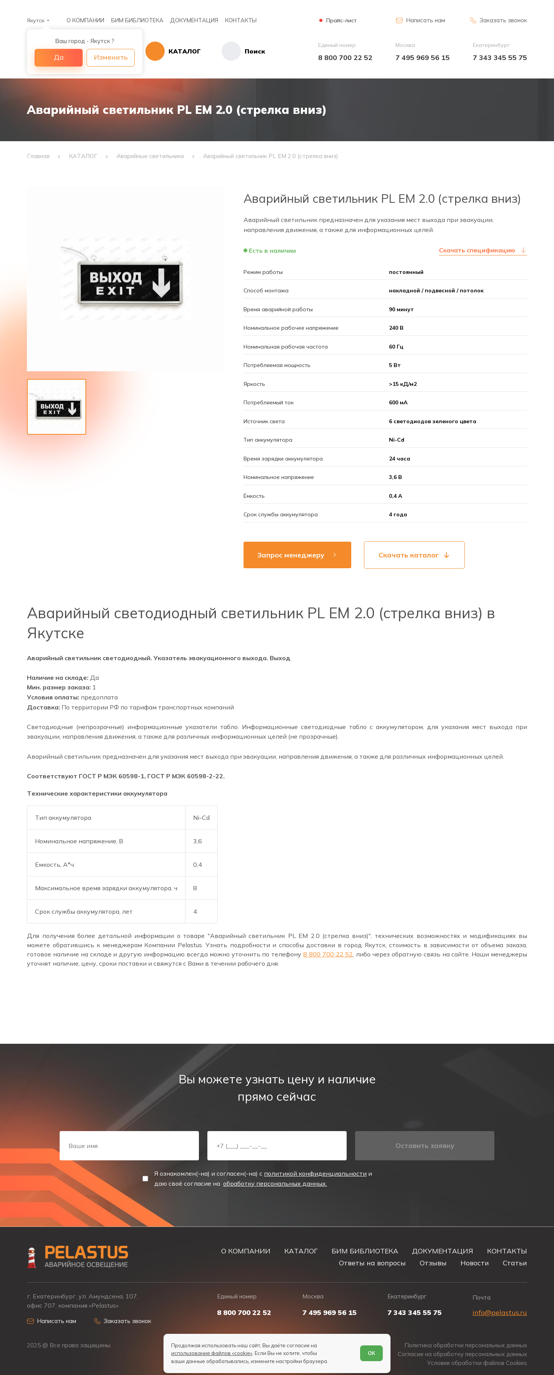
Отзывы (433, 1262)
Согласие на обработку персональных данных (462, 1354)
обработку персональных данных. (275, 1183)
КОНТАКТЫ (241, 20)
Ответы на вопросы (372, 1262)
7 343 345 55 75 (500, 57)
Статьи (515, 1262)
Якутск (35, 20)
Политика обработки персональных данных (465, 1345)
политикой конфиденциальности (315, 1173)
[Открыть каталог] (173, 51)
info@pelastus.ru (499, 1312)
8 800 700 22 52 (345, 57)
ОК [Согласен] (371, 1353)
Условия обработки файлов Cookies (477, 1363)
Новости (475, 1262)
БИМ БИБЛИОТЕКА (137, 20)
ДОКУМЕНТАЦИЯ (194, 20)
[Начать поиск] (233, 51)
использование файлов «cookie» (211, 1353)
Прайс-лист (341, 20)
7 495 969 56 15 (422, 57)
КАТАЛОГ (301, 1251)
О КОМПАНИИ (85, 20)
